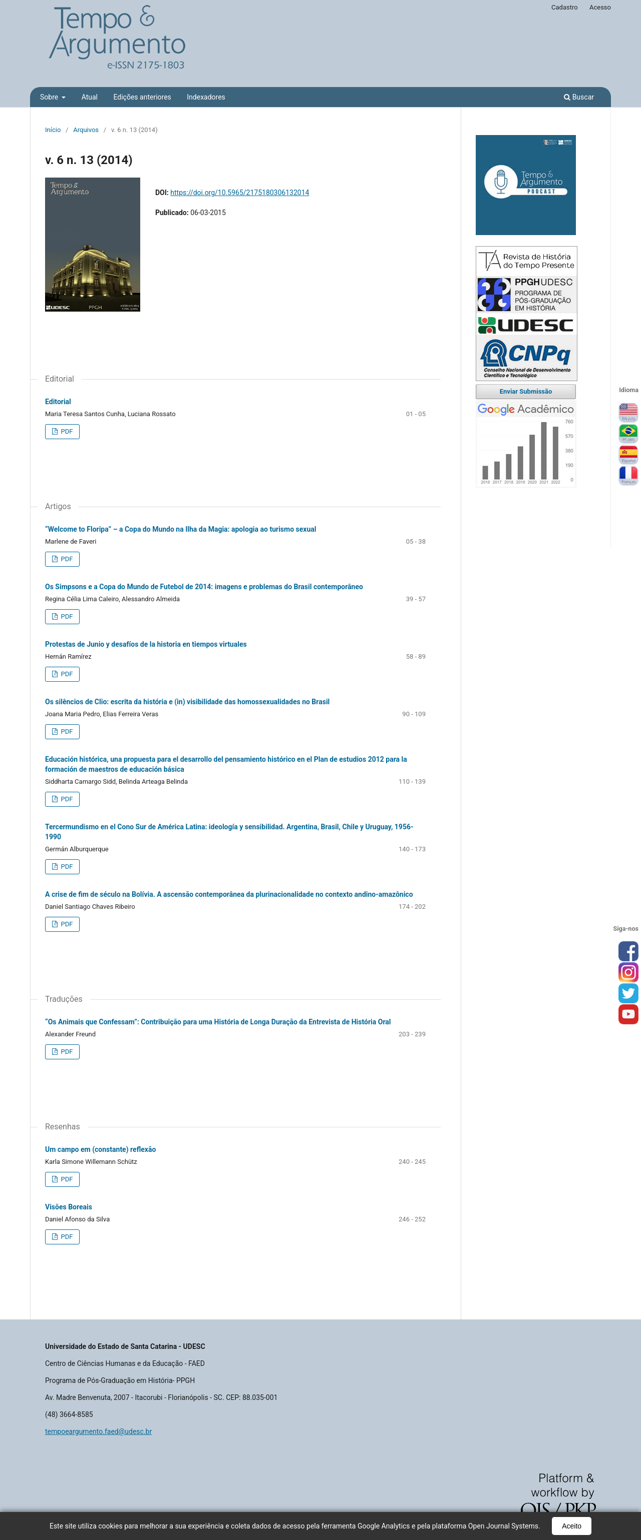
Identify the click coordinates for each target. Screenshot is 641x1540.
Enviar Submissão (526, 391)
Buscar (579, 97)
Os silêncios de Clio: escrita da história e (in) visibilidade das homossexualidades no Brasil (187, 702)
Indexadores (206, 97)
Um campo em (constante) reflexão (100, 1149)
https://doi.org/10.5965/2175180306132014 (239, 193)
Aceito (571, 1526)
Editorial (58, 402)
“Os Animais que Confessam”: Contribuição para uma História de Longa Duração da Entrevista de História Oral (218, 1022)
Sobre (50, 97)
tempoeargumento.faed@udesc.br (98, 1431)
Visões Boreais (68, 1207)
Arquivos (86, 130)
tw (628, 993)
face (628, 951)
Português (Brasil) (628, 434)
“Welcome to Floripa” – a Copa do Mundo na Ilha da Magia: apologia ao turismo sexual (180, 529)
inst (628, 972)
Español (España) (628, 455)
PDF (66, 431)
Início (53, 130)
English (628, 413)
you (628, 1014)
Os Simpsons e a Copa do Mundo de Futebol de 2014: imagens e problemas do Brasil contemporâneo (204, 587)
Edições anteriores (142, 97)
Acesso (600, 7)
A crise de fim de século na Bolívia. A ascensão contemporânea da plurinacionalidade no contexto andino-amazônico (229, 894)
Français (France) (628, 476)
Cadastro (564, 7)
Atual (90, 97)
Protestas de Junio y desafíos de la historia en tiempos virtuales (146, 644)
